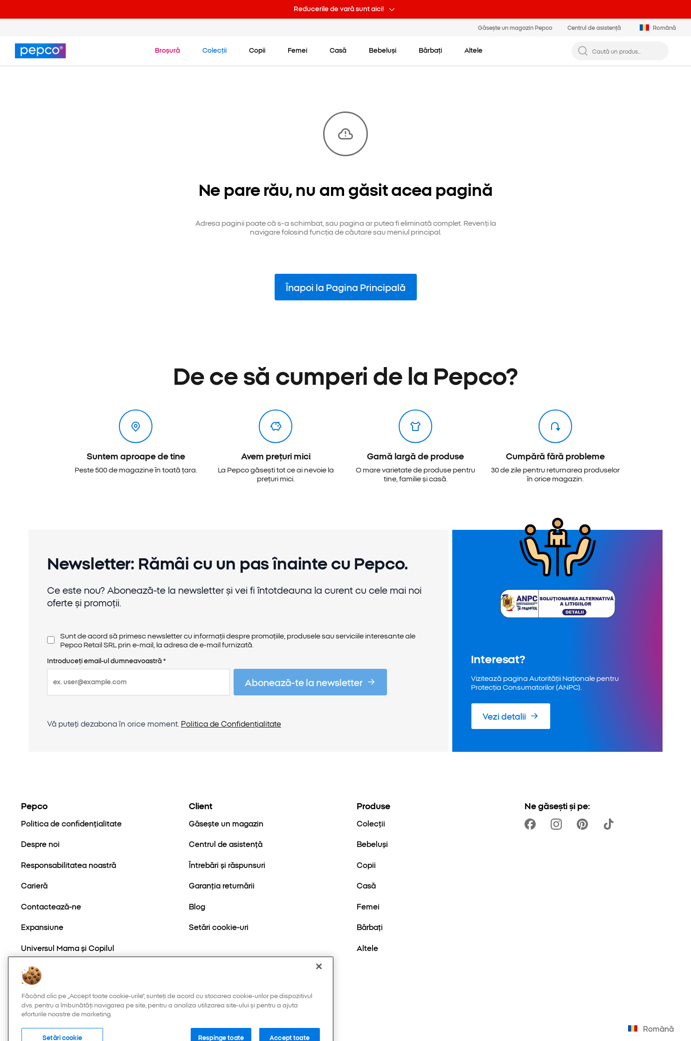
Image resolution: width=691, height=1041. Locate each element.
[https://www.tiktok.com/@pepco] (610, 824)
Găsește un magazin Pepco (515, 27)
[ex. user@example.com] (138, 682)
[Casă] (366, 885)
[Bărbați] (370, 926)
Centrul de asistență (594, 27)
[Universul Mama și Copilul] (67, 947)
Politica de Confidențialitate (231, 723)
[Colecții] (371, 823)
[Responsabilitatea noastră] (68, 864)
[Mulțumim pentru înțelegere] (257, 50)
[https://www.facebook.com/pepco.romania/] (532, 824)
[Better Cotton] (46, 968)
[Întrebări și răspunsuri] (227, 864)
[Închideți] (319, 1016)
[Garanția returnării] (222, 885)
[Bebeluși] (372, 843)
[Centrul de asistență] (226, 843)
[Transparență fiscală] (58, 989)
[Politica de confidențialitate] (71, 823)
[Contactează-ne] (51, 906)
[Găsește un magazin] (226, 823)
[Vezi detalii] (511, 716)
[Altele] (367, 947)
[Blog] (197, 906)
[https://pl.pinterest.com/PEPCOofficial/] (584, 824)
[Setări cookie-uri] (219, 926)
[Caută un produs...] (627, 51)
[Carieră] (34, 885)
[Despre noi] (40, 843)
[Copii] (366, 864)
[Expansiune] (42, 926)
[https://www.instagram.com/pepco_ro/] (558, 824)
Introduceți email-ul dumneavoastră (106, 661)
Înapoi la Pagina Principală (346, 287)
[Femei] (368, 906)
